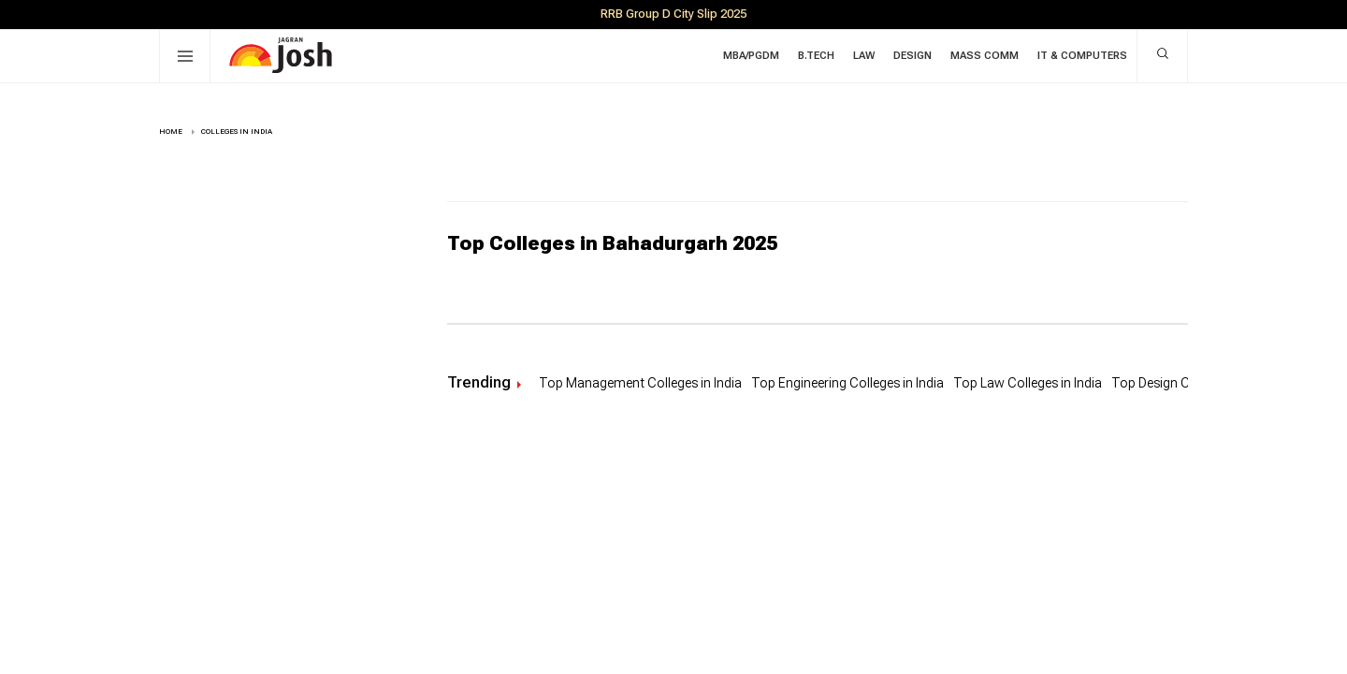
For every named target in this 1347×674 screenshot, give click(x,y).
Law (864, 56)
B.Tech (816, 56)
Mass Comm (984, 56)
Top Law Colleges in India (1027, 382)
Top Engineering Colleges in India (847, 382)
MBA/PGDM (751, 56)
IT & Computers (1082, 56)
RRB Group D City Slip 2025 (673, 14)
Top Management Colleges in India (640, 382)
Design (912, 56)
